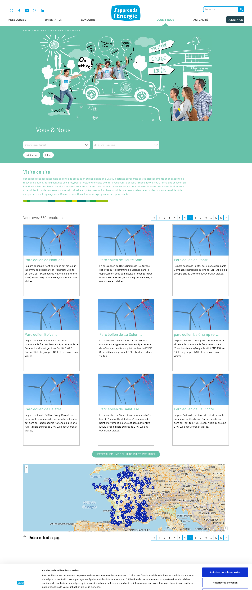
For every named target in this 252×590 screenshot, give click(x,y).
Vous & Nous (165, 22)
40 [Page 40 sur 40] (221, 217)
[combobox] (56, 145)
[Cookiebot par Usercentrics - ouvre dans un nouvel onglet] (21, 583)
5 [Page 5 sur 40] (179, 217)
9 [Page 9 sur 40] (200, 217)
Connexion (235, 19)
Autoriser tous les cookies (225, 550)
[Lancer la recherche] (241, 9)
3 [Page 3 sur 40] (169, 217)
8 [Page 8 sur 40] (195, 217)
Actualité (200, 19)
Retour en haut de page (41, 537)
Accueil (26, 30)
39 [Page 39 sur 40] (216, 217)
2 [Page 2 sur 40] (164, 217)
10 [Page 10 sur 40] (205, 217)
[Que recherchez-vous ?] (221, 9)
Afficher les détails (177, 583)
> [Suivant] (226, 217)
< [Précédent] (154, 217)
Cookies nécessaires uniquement (225, 571)
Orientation (53, 19)
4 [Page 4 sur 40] (175, 217)
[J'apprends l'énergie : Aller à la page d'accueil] (126, 13)
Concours (88, 19)
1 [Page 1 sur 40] (159, 217)
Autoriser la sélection (225, 561)
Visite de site (73, 30)
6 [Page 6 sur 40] (185, 217)
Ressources (17, 19)
